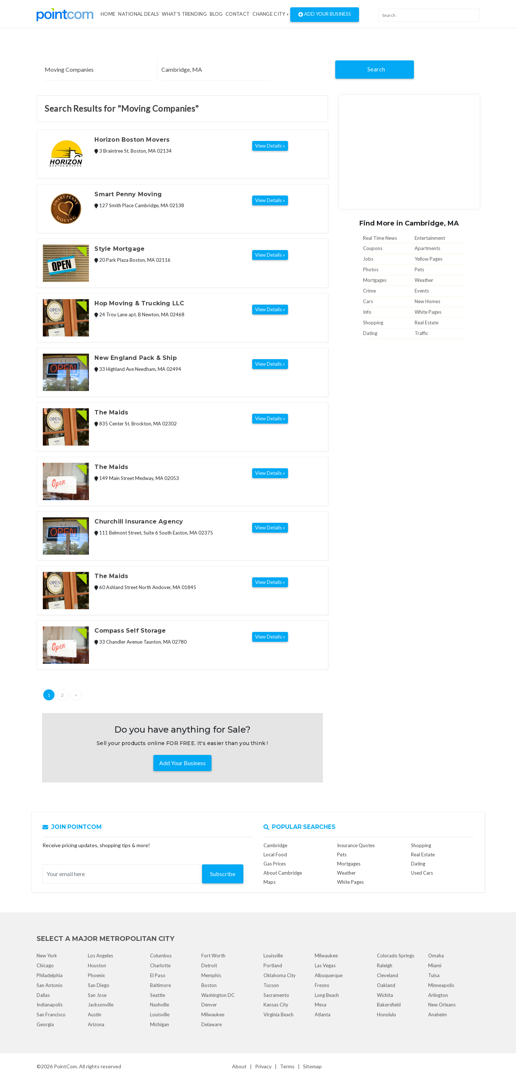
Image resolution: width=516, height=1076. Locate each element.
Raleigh (384, 965)
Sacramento (276, 995)
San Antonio (50, 985)
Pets (419, 269)
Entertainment (430, 238)
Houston (97, 965)
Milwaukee (212, 1014)
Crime (369, 291)
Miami (434, 965)
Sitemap (312, 1066)
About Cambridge (282, 873)
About (239, 1066)
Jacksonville (100, 1005)
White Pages (428, 312)
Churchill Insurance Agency (138, 521)
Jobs (368, 259)
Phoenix (96, 975)
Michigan (159, 1024)
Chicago (45, 965)
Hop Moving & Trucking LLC (139, 303)
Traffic (421, 333)
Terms (287, 1066)
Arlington (438, 995)
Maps (269, 882)
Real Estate (426, 322)
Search (376, 69)
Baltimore (160, 985)
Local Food (275, 854)
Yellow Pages (428, 259)
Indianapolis (50, 1005)
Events (422, 291)
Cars (368, 301)
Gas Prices (274, 864)
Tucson (271, 985)
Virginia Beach (278, 1014)
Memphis (211, 975)
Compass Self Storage (130, 630)
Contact (237, 14)
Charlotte (160, 965)
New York (47, 955)
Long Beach (327, 995)
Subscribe (222, 873)
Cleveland (387, 975)
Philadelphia (50, 975)
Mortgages (374, 280)
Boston (209, 985)
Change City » (271, 14)
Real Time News (380, 238)
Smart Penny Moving (127, 194)
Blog (216, 14)
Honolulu (386, 1014)
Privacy (263, 1066)
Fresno (322, 985)
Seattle (157, 995)
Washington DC (218, 995)
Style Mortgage (119, 248)
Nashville (159, 1005)
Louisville (159, 1014)
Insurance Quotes (356, 845)
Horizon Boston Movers (131, 139)
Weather (424, 280)
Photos (370, 269)
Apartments (427, 248)
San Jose (97, 995)
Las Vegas (325, 965)
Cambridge (275, 845)
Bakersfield (389, 1005)
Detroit (209, 965)
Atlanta (322, 1014)
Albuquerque (329, 975)
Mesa (320, 1005)
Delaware (211, 1024)
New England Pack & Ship (135, 357)
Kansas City (275, 1005)
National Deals (138, 14)
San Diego (98, 985)
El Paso (157, 975)
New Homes (427, 301)
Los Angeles (100, 955)
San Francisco (51, 1014)
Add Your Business (324, 14)
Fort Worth (213, 955)
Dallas (43, 995)
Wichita (385, 995)
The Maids (111, 412)
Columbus (161, 955)
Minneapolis (441, 985)
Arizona (96, 1024)
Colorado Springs (395, 955)
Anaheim (437, 1014)
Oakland (386, 985)
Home (108, 14)
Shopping (373, 322)
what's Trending (184, 14)
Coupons (372, 248)
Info (367, 312)
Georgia (45, 1024)
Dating (370, 333)
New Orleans (442, 1005)
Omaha (436, 955)
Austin (94, 1014)
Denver (209, 1005)
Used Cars (422, 873)
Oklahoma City (279, 975)
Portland (272, 965)
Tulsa (434, 975)
